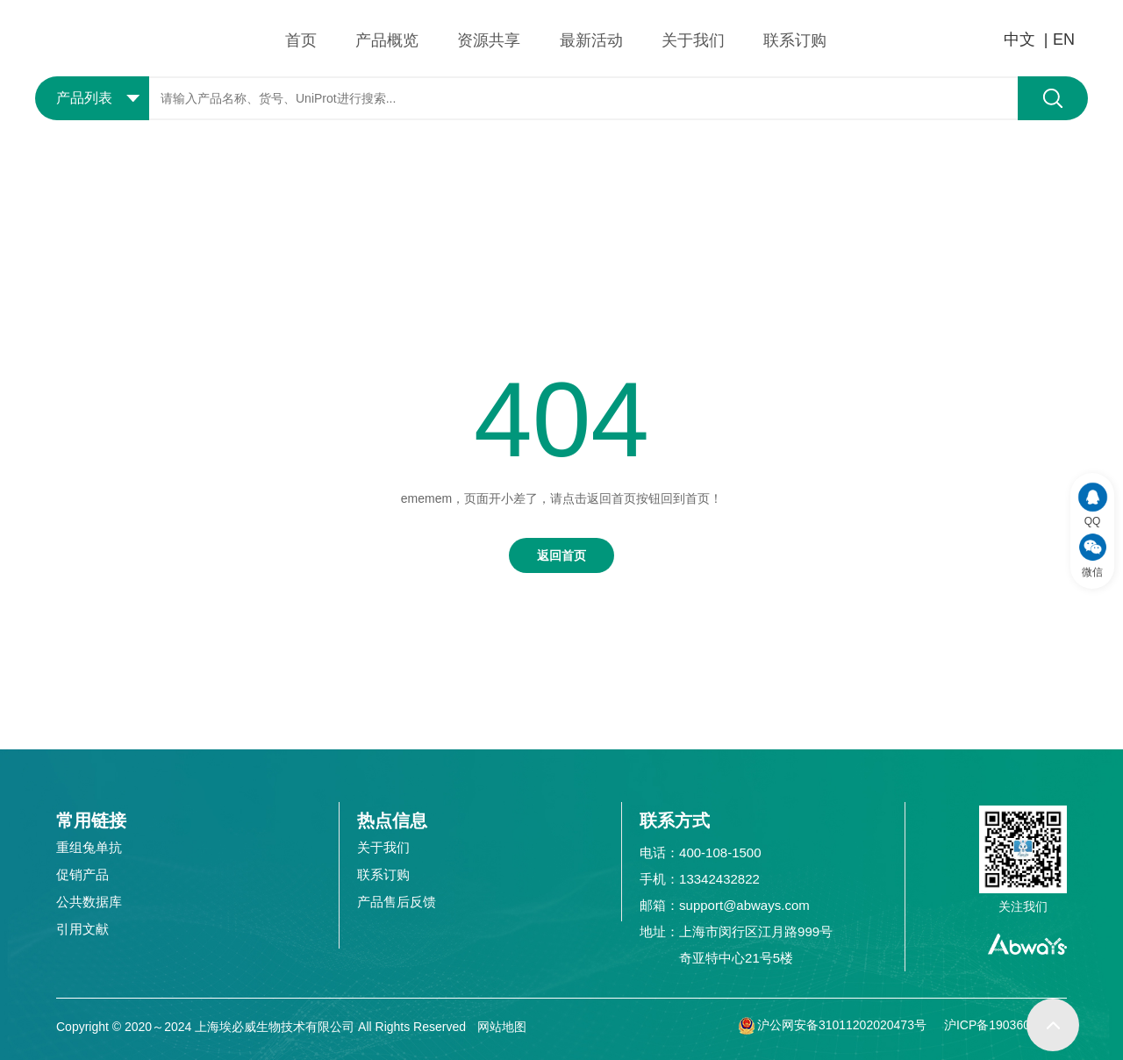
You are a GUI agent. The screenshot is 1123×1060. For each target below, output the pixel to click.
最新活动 (591, 40)
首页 (301, 40)
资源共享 (488, 40)
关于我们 (693, 40)
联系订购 (794, 40)
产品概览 (386, 40)
